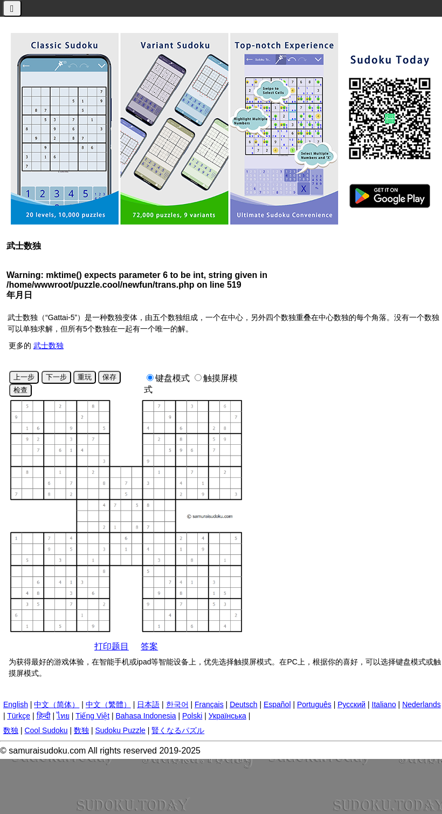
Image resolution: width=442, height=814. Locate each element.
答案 (149, 646)
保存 (109, 377)
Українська (227, 715)
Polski (192, 715)
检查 (20, 390)
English (15, 704)
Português (314, 704)
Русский (351, 704)
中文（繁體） (108, 704)
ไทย (63, 715)
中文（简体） (56, 704)
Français (209, 704)
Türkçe (18, 715)
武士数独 (48, 345)
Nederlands (421, 704)
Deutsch (243, 704)
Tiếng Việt (92, 715)
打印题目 (111, 646)
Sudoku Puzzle (120, 730)
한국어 (177, 704)
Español (277, 704)
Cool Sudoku (45, 730)
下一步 (56, 377)
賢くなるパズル (177, 730)
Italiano (384, 704)
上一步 (23, 377)
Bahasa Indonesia (145, 715)
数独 (10, 730)
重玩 (85, 377)
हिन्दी (44, 715)
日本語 (148, 704)
